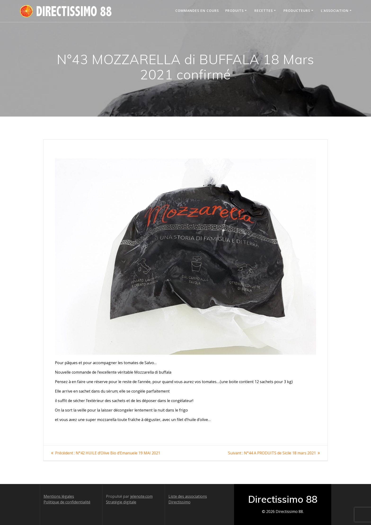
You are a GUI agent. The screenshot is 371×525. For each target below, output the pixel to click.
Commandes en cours (197, 10)
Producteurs (296, 10)
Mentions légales (59, 496)
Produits (234, 10)
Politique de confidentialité (67, 502)
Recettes (263, 10)
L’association (335, 10)
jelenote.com (141, 496)
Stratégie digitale (121, 502)
